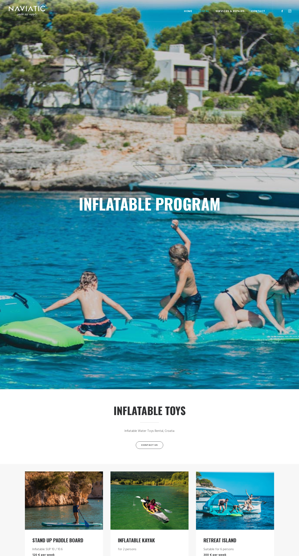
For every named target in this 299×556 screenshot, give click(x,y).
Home (188, 11)
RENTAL (204, 11)
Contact (258, 11)
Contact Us (149, 445)
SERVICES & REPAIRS (230, 11)
